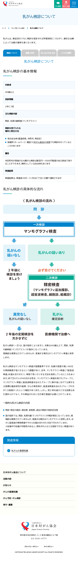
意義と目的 (30, 53)
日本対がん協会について (14, 472)
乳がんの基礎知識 (19, 451)
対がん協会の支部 (42, 142)
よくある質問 (66, 53)
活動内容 (7, 479)
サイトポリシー (49, 546)
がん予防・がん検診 (18, 28)
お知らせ (7, 485)
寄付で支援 (66, 4)
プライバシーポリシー (31, 546)
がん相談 (58, 4)
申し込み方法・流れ (48, 53)
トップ (4, 28)
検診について (12, 53)
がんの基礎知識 (10, 492)
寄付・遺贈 (8, 505)
